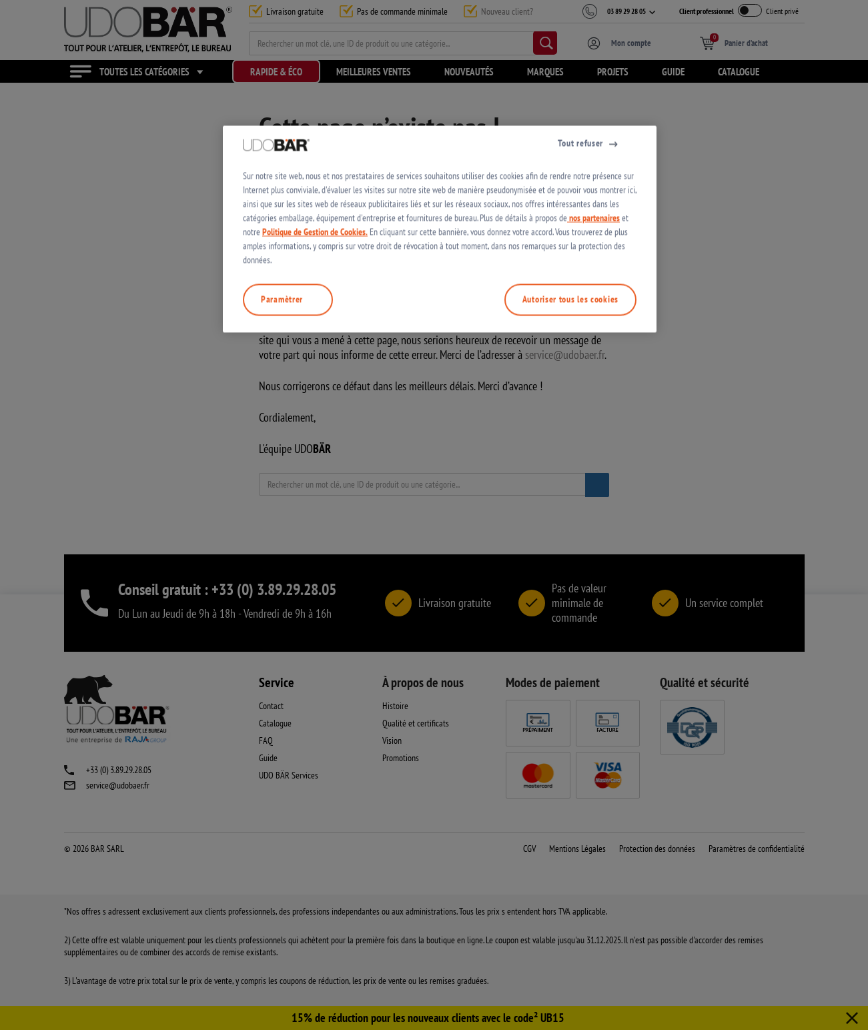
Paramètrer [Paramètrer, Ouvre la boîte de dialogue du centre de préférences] (282, 449)
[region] (440, 379)
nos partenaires (593, 368)
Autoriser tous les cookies (570, 449)
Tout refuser (580, 293)
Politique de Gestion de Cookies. (315, 382)
